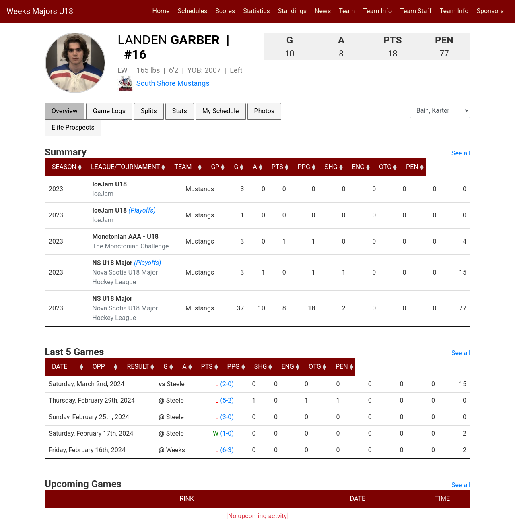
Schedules (193, 11)
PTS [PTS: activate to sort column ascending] (318, 167)
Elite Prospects (73, 127)
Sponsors (490, 11)
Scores (226, 10)
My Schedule (220, 111)
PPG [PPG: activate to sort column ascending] (345, 167)
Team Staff (416, 11)
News (323, 11)
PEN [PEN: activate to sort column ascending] (457, 167)
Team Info (377, 11)
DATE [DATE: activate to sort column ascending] (59, 347)
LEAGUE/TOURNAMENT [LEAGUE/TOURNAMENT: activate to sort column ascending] (126, 167)
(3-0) (226, 397)
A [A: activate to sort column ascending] (295, 167)
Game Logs (109, 111)
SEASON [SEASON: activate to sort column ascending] (64, 167)
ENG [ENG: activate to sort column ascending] (401, 167)
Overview (65, 111)
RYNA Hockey (215, 510)
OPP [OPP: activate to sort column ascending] (168, 347)
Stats (179, 111)
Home (161, 11)
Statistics (258, 10)
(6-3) (226, 430)
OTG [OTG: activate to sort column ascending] (429, 167)
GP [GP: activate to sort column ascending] (254, 167)
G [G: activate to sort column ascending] (276, 167)
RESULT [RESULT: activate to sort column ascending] (219, 347)
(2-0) (226, 364)
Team (347, 11)
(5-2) (226, 381)
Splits (149, 111)
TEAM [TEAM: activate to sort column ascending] (220, 167)
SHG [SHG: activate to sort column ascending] (373, 167)
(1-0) (226, 414)
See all (460, 153)
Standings (292, 11)
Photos (264, 111)
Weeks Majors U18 (39, 11)
